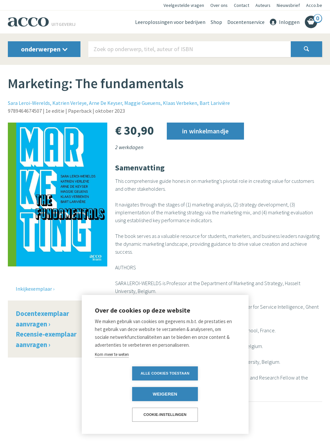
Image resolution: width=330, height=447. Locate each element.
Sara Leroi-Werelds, (29, 103)
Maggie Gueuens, (143, 103)
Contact (241, 5)
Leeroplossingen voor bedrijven (170, 22)
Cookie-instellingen (165, 415)
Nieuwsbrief (288, 5)
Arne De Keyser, (106, 103)
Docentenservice (246, 22)
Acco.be (314, 5)
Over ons (219, 5)
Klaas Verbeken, (181, 103)
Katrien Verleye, (70, 103)
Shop (216, 22)
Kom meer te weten (112, 375)
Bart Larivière (215, 103)
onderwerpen (44, 49)
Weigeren (202, 394)
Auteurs (262, 5)
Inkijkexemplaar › (35, 288)
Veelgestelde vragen (184, 5)
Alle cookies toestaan (127, 394)
